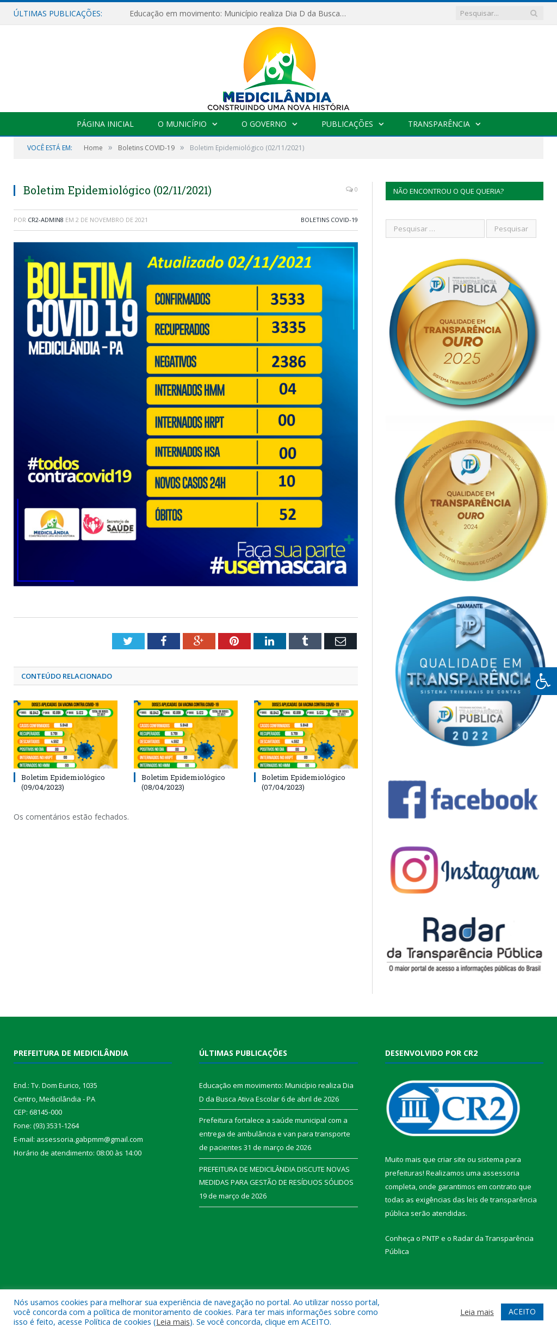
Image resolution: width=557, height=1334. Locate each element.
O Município (182, 124)
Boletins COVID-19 (329, 220)
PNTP (431, 1238)
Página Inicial (105, 124)
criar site (451, 1159)
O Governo (264, 124)
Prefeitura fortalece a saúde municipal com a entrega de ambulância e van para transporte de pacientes (274, 1133)
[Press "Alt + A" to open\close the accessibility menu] (543, 681)
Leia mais (173, 1321)
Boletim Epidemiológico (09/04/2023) (63, 782)
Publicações (347, 124)
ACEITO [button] (522, 1311)
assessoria (500, 1173)
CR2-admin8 (46, 220)
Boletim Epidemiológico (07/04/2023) (303, 782)
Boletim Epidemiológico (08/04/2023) (183, 782)
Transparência (439, 124)
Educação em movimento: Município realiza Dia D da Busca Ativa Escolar (240, 14)
